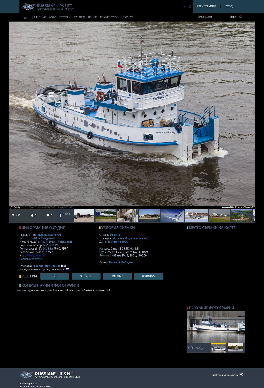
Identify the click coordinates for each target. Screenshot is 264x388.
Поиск (236, 16)
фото (52, 17)
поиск (92, 17)
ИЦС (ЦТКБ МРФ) (49, 234)
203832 (48, 248)
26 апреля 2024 (117, 241)
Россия (115, 234)
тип (50, 252)
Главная (40, 17)
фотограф (148, 276)
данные (79, 17)
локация (117, 276)
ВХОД (229, 6)
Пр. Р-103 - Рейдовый (40, 238)
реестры (64, 17)
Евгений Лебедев (121, 262)
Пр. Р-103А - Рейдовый (56, 241)
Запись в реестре (30, 259)
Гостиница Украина (47, 265)
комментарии (109, 17)
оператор (86, 276)
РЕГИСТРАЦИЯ (206, 6)
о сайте (128, 17)
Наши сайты (205, 17)
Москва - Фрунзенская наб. (130, 238)
